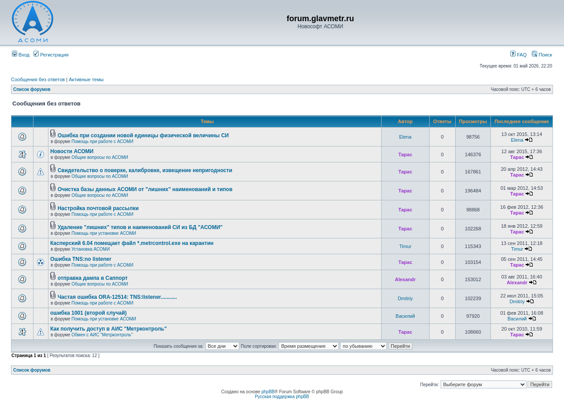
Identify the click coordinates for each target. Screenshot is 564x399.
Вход (21, 54)
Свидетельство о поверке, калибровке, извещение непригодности (145, 170)
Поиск (542, 54)
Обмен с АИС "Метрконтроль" (102, 334)
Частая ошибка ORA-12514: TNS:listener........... (117, 297)
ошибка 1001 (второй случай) (88, 313)
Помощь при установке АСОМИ (103, 233)
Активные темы (86, 79)
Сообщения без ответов (38, 79)
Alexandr (405, 279)
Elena (405, 136)
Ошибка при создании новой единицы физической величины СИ (143, 135)
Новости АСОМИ (71, 151)
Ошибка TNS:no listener (80, 259)
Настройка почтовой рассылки (98, 208)
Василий (405, 316)
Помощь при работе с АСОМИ (102, 141)
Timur (405, 246)
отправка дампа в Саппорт (93, 278)
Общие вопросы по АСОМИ (99, 157)
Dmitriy (405, 298)
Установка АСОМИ (90, 249)
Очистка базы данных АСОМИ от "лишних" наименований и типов (145, 189)
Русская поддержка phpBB (282, 396)
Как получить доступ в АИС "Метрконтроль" (108, 329)
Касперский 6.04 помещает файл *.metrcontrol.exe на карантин (132, 243)
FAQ (518, 54)
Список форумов (32, 89)
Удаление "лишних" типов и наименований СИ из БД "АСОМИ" (140, 227)
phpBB (268, 391)
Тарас (405, 154)
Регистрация (50, 54)
